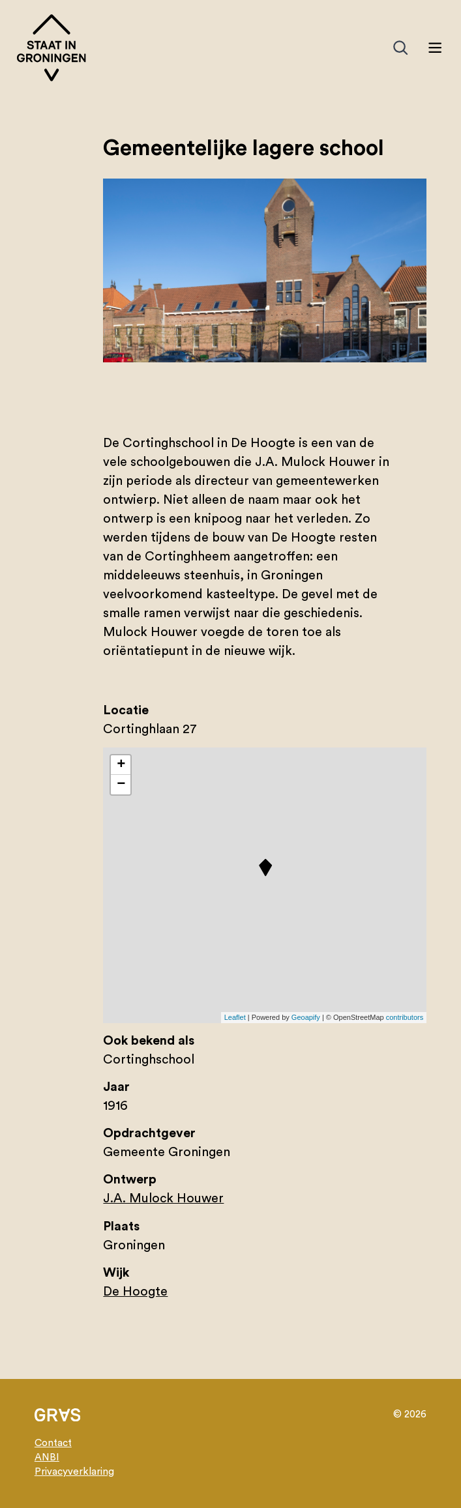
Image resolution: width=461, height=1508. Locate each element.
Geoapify (305, 1017)
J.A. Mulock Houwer (163, 1198)
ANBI (47, 1457)
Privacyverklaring (74, 1472)
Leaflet (235, 1017)
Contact (53, 1443)
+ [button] (121, 765)
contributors (404, 1017)
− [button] (121, 784)
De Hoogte (135, 1291)
